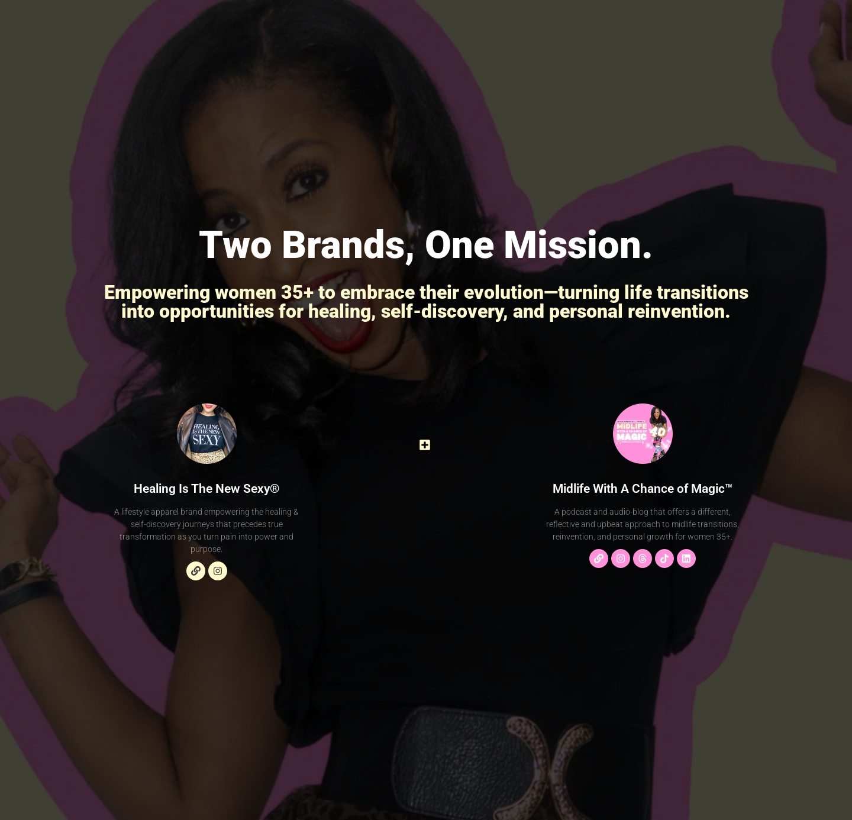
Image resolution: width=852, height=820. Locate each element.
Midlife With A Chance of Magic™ (642, 489)
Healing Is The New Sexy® (207, 489)
